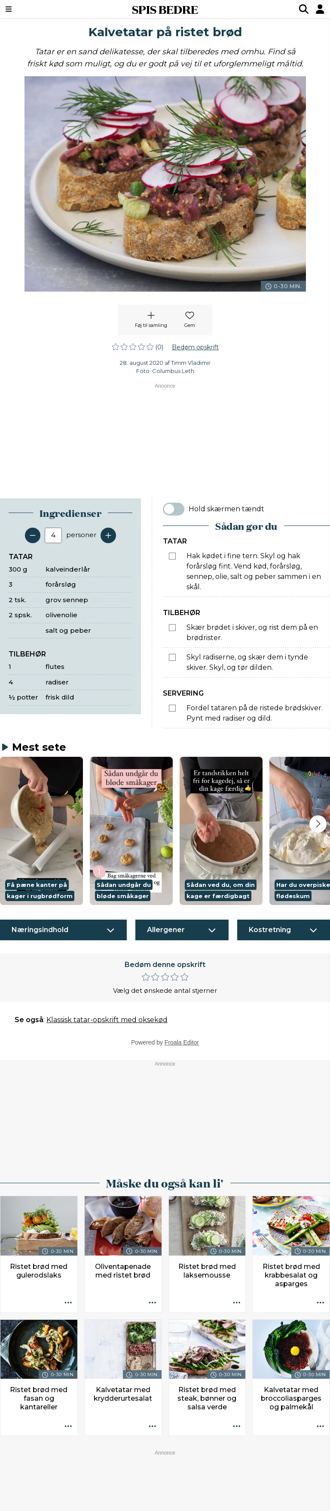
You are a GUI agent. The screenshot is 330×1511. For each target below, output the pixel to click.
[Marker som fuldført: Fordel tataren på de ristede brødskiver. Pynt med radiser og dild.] (172, 708)
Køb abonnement (120, 1486)
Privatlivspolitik (214, 1486)
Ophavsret (169, 1486)
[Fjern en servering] (32, 535)
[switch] (173, 509)
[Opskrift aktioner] (68, 1138)
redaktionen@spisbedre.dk (278, 1466)
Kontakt (34, 1486)
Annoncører (70, 1486)
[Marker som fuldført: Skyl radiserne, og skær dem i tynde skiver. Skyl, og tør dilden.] (172, 657)
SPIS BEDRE (165, 9)
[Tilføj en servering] (108, 535)
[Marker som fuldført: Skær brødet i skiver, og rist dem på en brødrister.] (172, 627)
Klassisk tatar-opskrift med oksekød (107, 854)
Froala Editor (182, 877)
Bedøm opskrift (195, 347)
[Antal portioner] (53, 535)
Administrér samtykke (275, 1486)
